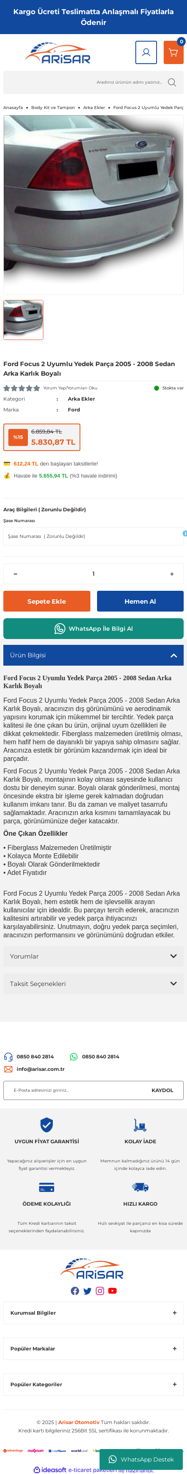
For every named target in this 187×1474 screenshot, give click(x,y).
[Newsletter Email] (93, 1090)
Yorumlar (24, 956)
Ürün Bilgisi (28, 655)
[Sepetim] (174, 52)
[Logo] (59, 52)
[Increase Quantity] (171, 574)
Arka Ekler (81, 399)
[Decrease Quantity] (15, 574)
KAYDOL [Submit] (162, 1090)
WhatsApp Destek (141, 1459)
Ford (74, 409)
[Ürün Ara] (93, 82)
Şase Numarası (19, 520)
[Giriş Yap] (146, 52)
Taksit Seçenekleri (38, 984)
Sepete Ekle (46, 601)
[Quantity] (93, 574)
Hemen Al (140, 601)
